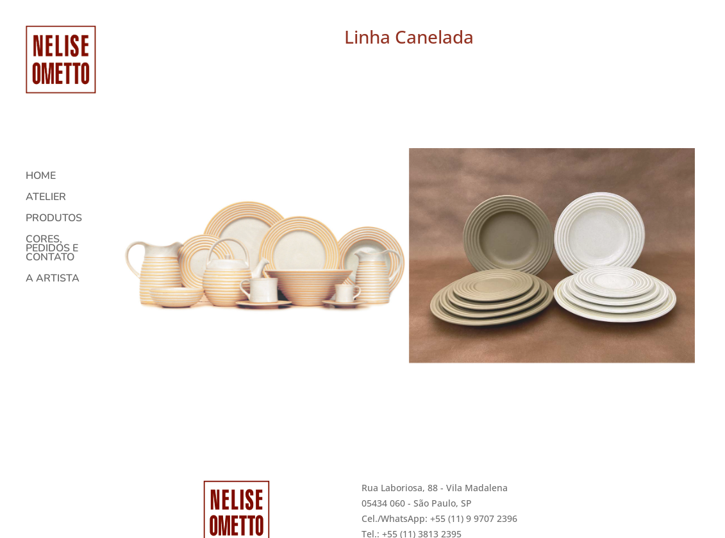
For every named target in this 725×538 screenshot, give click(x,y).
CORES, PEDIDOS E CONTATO (52, 242)
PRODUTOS (54, 212)
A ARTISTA (52, 272)
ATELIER (46, 191)
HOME (41, 170)
